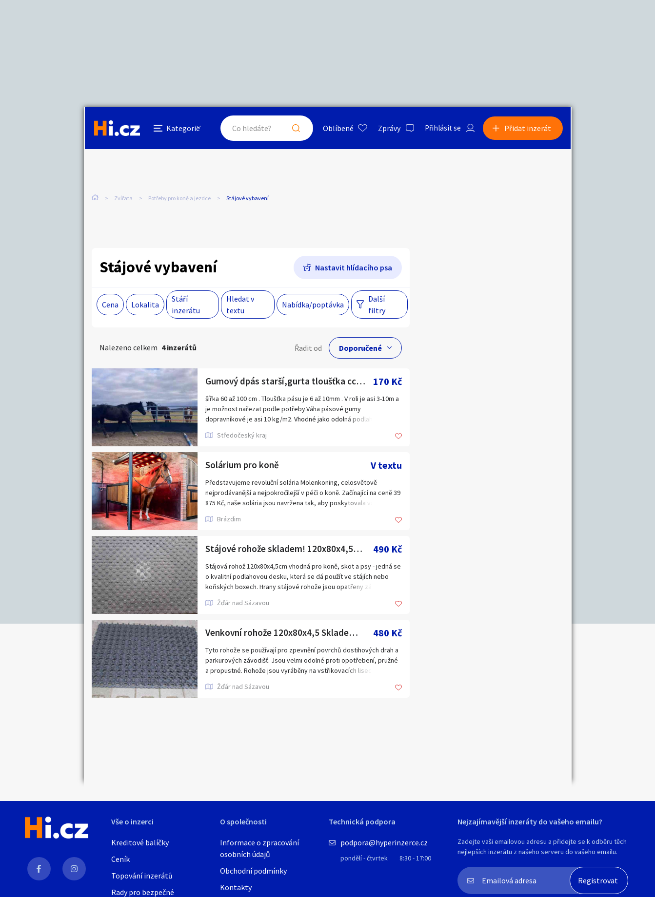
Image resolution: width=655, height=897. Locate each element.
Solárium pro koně (243, 465)
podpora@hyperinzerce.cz (384, 842)
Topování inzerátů (142, 875)
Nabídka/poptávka (313, 304)
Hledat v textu (240, 304)
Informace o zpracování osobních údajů (259, 848)
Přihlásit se (440, 129)
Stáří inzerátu (186, 304)
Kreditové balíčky (140, 842)
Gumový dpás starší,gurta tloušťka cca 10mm (289, 381)
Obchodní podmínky (253, 871)
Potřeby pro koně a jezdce (179, 199)
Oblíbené (334, 129)
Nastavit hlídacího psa (353, 267)
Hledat (293, 128)
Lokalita (145, 304)
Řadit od (308, 348)
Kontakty (236, 887)
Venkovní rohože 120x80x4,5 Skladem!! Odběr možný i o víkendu (289, 633)
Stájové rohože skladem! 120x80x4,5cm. (288, 549)
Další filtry (376, 304)
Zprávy (386, 129)
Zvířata (123, 199)
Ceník (120, 859)
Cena (110, 304)
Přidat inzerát (528, 129)
